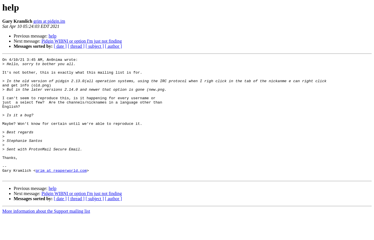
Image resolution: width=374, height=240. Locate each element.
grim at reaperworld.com (61, 193)
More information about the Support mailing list (46, 235)
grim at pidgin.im (49, 21)
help (53, 36)
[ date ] (60, 46)
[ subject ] (95, 46)
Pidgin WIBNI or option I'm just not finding (82, 41)
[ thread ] (76, 46)
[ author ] (113, 46)
